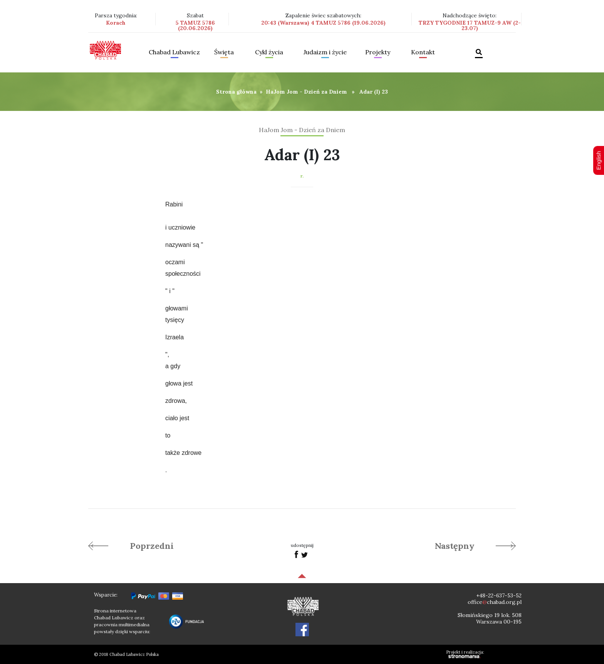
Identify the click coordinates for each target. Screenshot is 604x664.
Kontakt (423, 52)
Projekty (377, 52)
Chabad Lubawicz (174, 52)
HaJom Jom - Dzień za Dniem (306, 91)
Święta (224, 52)
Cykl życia (269, 52)
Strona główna (236, 91)
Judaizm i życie (325, 52)
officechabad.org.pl (495, 602)
